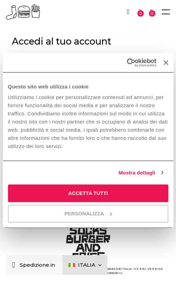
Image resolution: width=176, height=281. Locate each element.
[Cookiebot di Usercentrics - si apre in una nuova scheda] (126, 62)
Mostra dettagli (136, 173)
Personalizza (88, 213)
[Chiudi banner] (165, 62)
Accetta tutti (88, 193)
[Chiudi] (15, 265)
